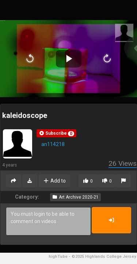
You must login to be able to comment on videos (48, 221)
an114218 (53, 144)
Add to (54, 181)
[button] (56, 133)
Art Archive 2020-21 (75, 197)
